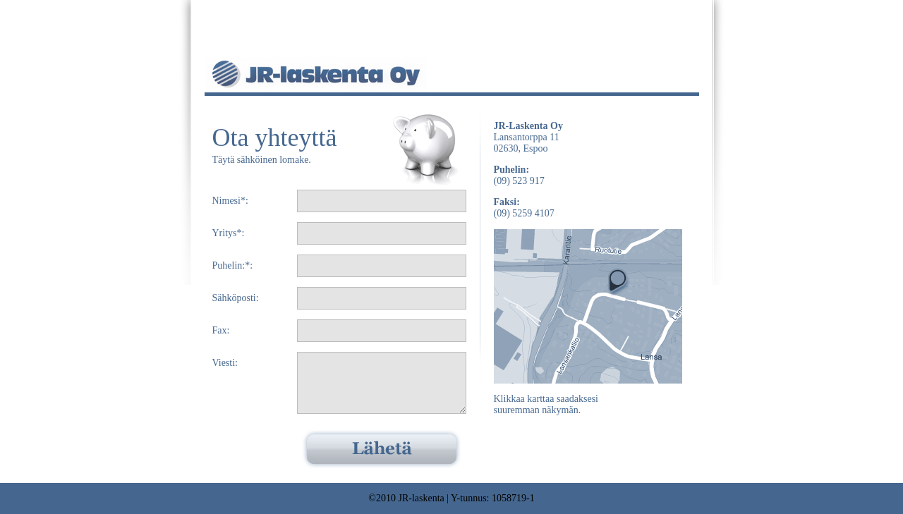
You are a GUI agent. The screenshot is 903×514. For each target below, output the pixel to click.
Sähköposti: (235, 298)
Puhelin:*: (232, 265)
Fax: (221, 330)
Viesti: (225, 362)
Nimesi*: (230, 200)
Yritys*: (228, 233)
